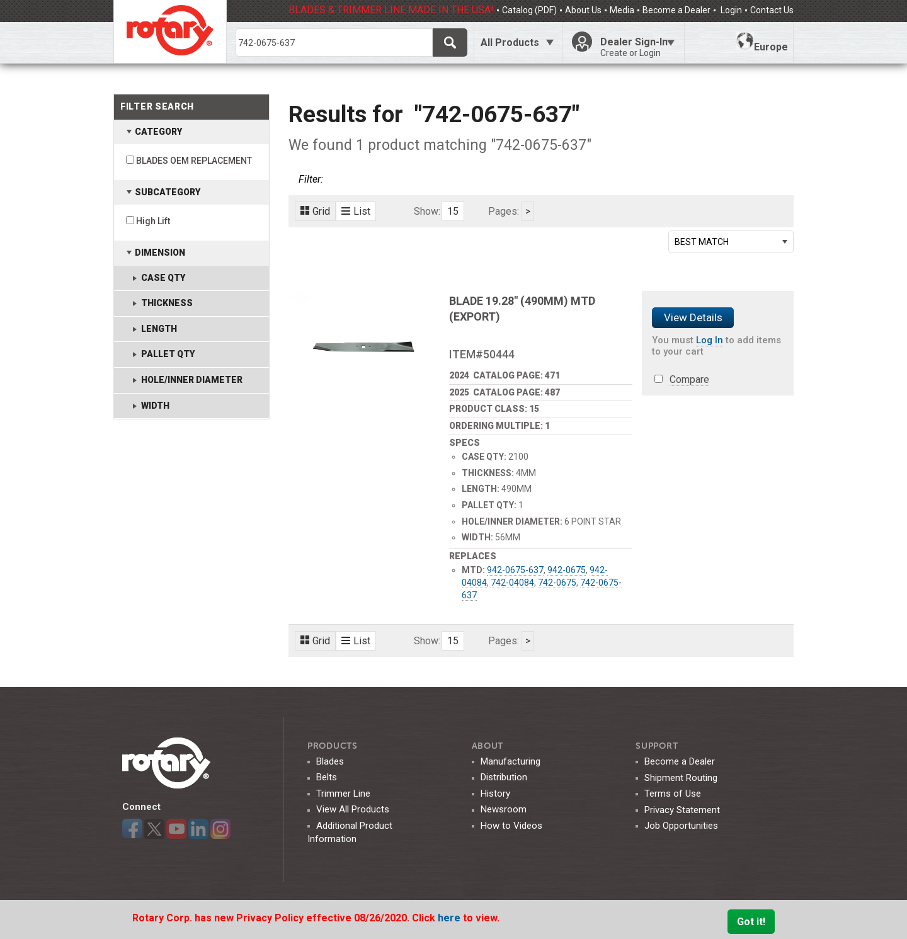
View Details (693, 317)
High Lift (153, 221)
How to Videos (511, 825)
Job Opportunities (681, 825)
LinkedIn (198, 829)
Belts (326, 777)
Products (332, 746)
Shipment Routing (680, 777)
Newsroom (504, 809)
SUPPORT (657, 746)
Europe (762, 42)
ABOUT (488, 746)
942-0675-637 (515, 570)
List (355, 211)
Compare (689, 379)
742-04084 (512, 583)
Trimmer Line (343, 793)
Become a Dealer (676, 10)
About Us (583, 10)
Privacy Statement (682, 810)
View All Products (352, 809)
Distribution (504, 777)
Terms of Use (672, 793)
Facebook (132, 829)
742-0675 (557, 583)
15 (453, 211)
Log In (709, 340)
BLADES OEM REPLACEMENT (194, 161)
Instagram (220, 829)
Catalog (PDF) (529, 10)
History (495, 793)
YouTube (176, 829)
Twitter (154, 829)
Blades (330, 761)
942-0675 (566, 570)
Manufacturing (510, 761)
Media (622, 10)
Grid (315, 211)
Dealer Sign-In (637, 47)
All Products (510, 42)
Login (730, 10)
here (450, 918)
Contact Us (772, 10)
